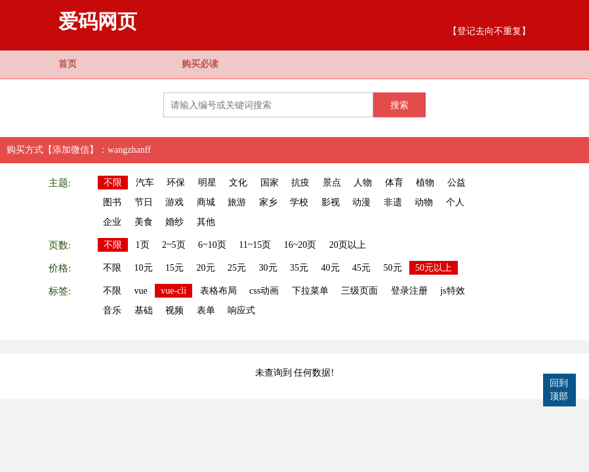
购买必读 (200, 64)
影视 (330, 202)
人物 (363, 182)
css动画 (264, 291)
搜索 (399, 105)
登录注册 (409, 291)
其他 (206, 222)
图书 (112, 202)
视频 (174, 310)
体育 (394, 182)
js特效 (452, 291)
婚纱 (174, 222)
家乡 (268, 202)
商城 (206, 202)
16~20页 (300, 245)
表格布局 (218, 291)
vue (141, 291)
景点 (332, 182)
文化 (238, 182)
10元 (143, 268)
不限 (113, 182)
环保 (176, 182)
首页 (67, 64)
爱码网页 (97, 21)
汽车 (145, 182)
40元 (330, 268)
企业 (112, 222)
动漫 (361, 202)
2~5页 (174, 245)
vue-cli (173, 291)
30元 (268, 268)
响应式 (241, 310)
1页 (143, 245)
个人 (455, 202)
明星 (207, 182)
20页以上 (347, 245)
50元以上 (433, 268)
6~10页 (212, 245)
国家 (269, 182)
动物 (424, 202)
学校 (299, 202)
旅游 (237, 202)
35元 (299, 268)
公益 (456, 182)
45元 (361, 268)
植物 (425, 182)
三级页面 (359, 291)
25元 (237, 268)
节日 (143, 202)
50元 (393, 268)
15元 (174, 268)
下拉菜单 (310, 291)
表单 (206, 310)
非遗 (393, 202)
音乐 (112, 310)
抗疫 (300, 182)
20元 (206, 268)
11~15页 (255, 245)
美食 (143, 222)
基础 (143, 310)
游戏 (174, 202)
